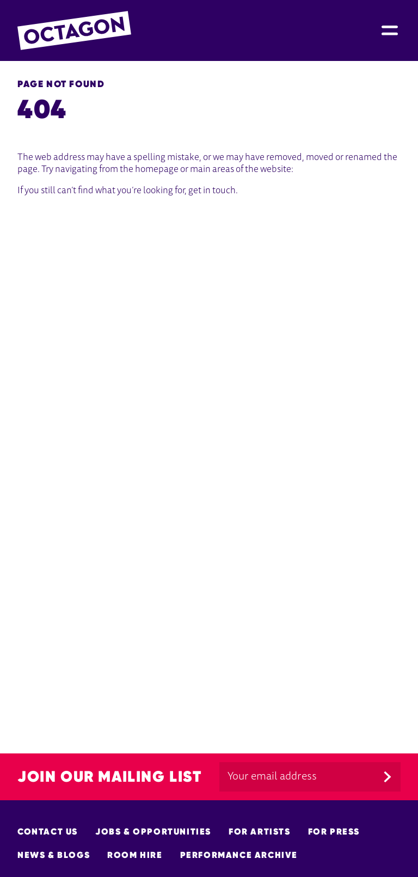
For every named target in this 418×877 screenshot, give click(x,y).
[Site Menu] (390, 30)
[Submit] (387, 776)
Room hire (134, 855)
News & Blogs (53, 855)
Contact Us (47, 831)
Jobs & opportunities (153, 831)
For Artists (260, 831)
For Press (334, 831)
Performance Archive (239, 855)
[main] (209, 390)
